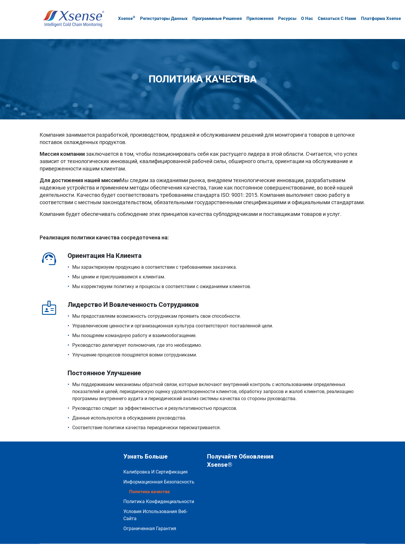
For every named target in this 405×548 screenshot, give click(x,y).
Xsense (123, 12)
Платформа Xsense (378, 12)
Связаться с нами (334, 12)
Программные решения (214, 12)
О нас (304, 12)
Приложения (256, 12)
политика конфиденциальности (158, 490)
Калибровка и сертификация (155, 460)
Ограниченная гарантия (149, 517)
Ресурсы (284, 12)
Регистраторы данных (161, 12)
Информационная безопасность (158, 470)
